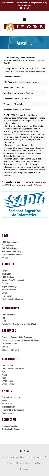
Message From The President (13, 280)
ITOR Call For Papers (10, 248)
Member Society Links (10, 349)
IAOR (4, 320)
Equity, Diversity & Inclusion (13, 298)
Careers (5, 346)
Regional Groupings (9, 286)
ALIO (3, 371)
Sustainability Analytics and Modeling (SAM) (19, 324)
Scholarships (7, 412)
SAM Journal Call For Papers (13, 251)
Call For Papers (8, 245)
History (4, 270)
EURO (4, 377)
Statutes (5, 292)
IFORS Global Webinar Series (13, 368)
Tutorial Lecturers (8, 406)
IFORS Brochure (8, 276)
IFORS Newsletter (8, 314)
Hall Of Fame (7, 403)
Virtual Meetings (24, 5)
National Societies (9, 289)
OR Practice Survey (9, 343)
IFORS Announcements (10, 241)
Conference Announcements (12, 254)
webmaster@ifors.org (33, 185)
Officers (5, 283)
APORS (4, 374)
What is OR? (6, 273)
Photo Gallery (7, 295)
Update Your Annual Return (23, 2)
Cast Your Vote (40, 2)
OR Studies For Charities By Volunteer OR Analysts (21, 340)
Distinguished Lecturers (11, 397)
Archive (5, 257)
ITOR (3, 317)
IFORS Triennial (7, 365)
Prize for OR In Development (13, 409)
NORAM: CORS (7, 381)
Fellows (5, 400)
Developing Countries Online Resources (17, 337)
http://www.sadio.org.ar (28, 82)
